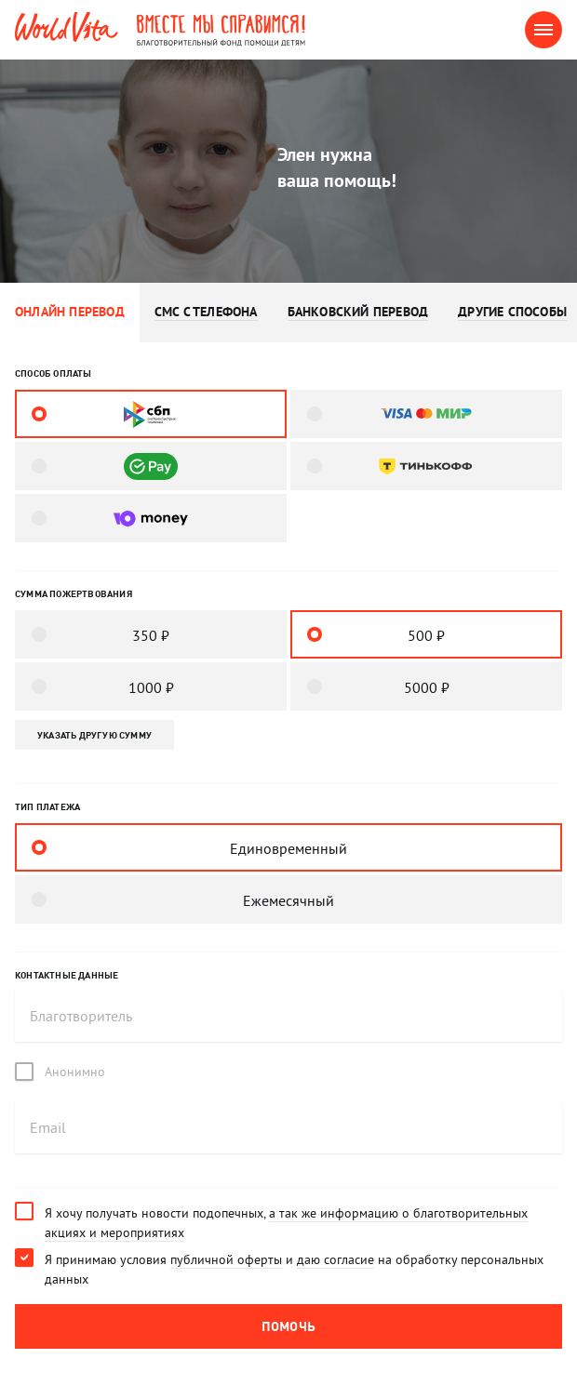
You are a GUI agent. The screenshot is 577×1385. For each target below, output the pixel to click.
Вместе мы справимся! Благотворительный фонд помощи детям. (236, 30)
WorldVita (66, 27)
